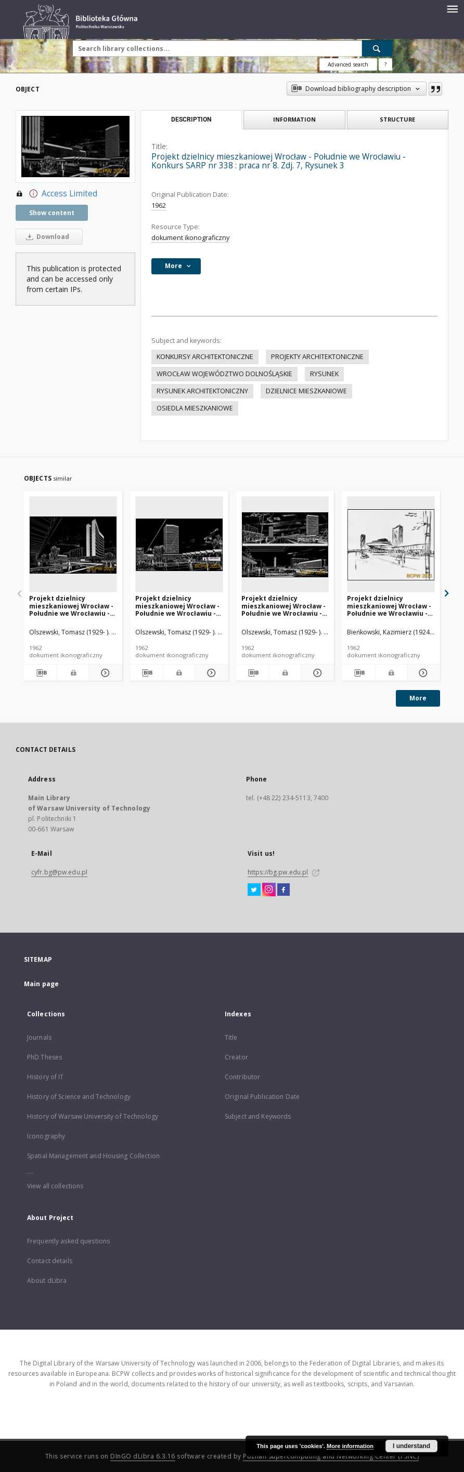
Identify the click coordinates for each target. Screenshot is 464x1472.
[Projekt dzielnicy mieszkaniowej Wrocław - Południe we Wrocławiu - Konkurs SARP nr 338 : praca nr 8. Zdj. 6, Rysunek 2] (179, 545)
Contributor (242, 1076)
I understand (411, 1446)
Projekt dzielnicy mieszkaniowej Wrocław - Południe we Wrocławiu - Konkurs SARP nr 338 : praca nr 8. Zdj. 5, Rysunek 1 (72, 605)
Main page (41, 983)
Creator (236, 1057)
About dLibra (47, 1280)
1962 (158, 205)
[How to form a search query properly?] (385, 64)
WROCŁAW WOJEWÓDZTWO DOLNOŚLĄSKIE (224, 373)
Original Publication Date (262, 1096)
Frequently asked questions (68, 1241)
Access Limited (56, 194)
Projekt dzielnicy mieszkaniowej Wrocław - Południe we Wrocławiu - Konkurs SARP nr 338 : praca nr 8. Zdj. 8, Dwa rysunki (283, 605)
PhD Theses (44, 1057)
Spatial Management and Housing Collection (93, 1155)
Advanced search (348, 64)
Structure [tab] (397, 119)
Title (231, 1037)
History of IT (45, 1076)
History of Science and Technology (79, 1096)
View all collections (55, 1186)
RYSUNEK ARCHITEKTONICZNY (202, 391)
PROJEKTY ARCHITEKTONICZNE (317, 356)
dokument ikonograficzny (190, 237)
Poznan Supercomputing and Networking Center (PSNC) (331, 1456)
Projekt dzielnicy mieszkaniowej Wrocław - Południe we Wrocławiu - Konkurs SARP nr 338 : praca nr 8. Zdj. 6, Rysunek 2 (178, 605)
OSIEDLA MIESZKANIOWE (195, 408)
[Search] (377, 48)
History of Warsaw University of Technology (92, 1116)
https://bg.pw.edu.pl (278, 872)
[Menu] (452, 8)
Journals (39, 1037)
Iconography (46, 1136)
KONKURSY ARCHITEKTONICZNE (205, 356)
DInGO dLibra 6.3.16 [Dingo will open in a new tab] (142, 1456)
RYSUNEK (324, 373)
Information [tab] (294, 119)
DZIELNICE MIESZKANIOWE (306, 391)
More (418, 698)
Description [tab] (191, 119)
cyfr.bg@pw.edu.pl (59, 872)
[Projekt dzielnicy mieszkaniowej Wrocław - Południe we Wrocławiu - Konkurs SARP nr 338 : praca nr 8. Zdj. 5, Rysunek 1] (73, 545)
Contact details (49, 1260)
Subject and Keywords (258, 1116)
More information (350, 1446)
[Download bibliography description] (40, 673)
